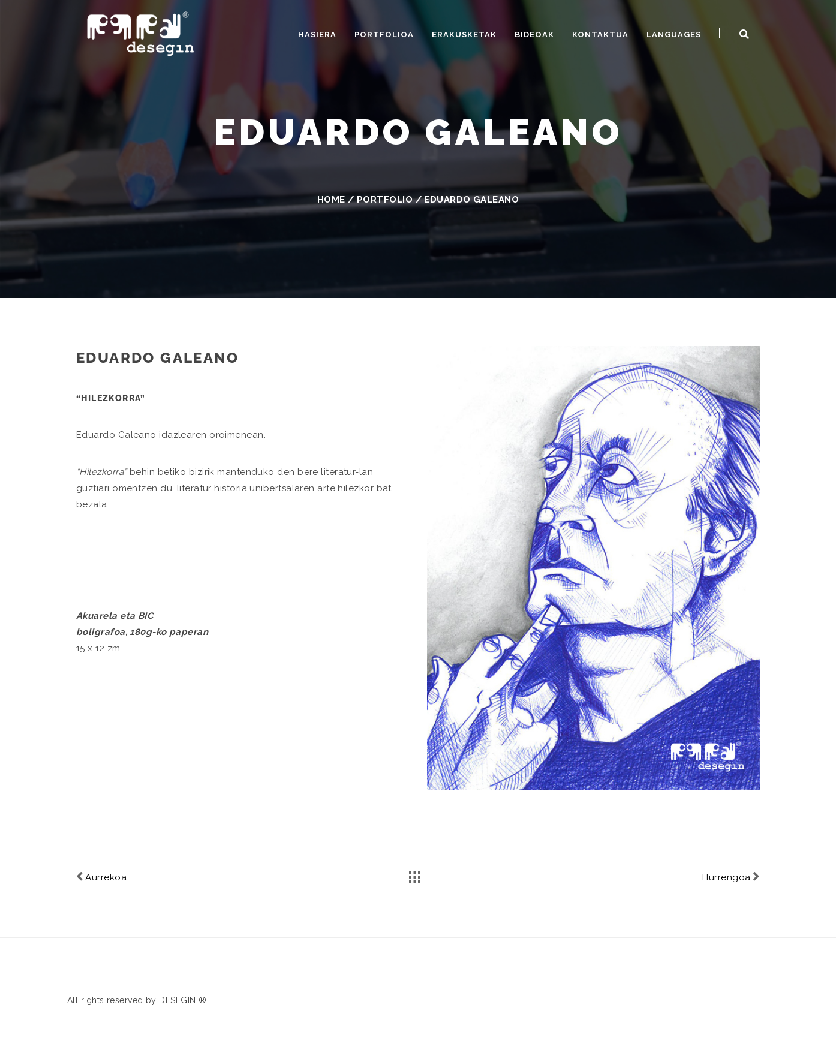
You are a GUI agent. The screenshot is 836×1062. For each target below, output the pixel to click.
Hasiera (317, 34)
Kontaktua (600, 34)
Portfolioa (384, 34)
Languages (673, 34)
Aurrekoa (101, 876)
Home (331, 199)
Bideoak (534, 34)
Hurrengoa (731, 876)
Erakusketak (464, 34)
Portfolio (385, 199)
